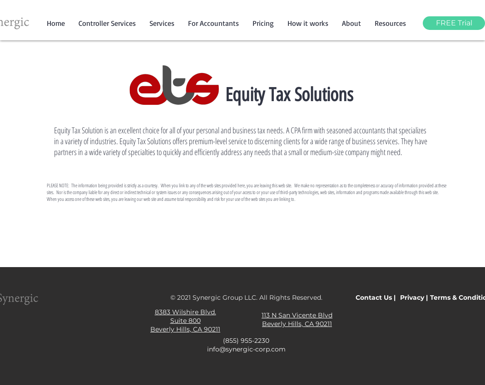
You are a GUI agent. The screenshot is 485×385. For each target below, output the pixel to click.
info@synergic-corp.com (246, 349)
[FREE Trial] (454, 23)
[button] (162, 23)
